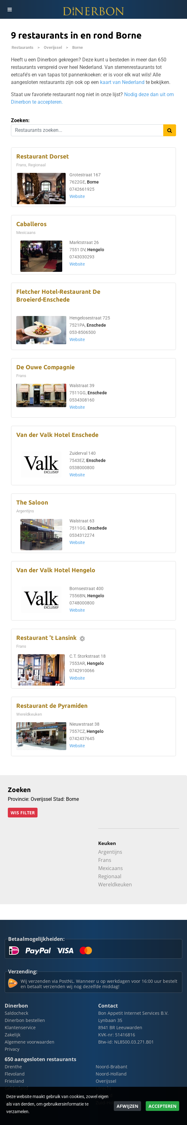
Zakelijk (12, 1035)
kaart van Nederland (122, 82)
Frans (104, 860)
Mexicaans (110, 868)
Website (77, 196)
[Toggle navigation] (9, 9)
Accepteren (162, 1106)
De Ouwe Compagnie (45, 367)
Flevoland (15, 1074)
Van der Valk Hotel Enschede (57, 435)
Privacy (12, 1049)
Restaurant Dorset (42, 156)
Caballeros (31, 224)
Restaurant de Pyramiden (52, 705)
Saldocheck (16, 1013)
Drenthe (13, 1067)
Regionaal (109, 876)
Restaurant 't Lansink (46, 638)
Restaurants (22, 47)
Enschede (96, 325)
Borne (77, 47)
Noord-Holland (111, 1074)
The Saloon (32, 502)
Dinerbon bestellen (25, 1020)
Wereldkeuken (115, 884)
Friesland (14, 1081)
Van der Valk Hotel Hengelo (55, 570)
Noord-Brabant (111, 1067)
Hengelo (95, 249)
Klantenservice (20, 1027)
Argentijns (110, 851)
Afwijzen (127, 1106)
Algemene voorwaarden (29, 1042)
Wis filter (23, 813)
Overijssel (53, 47)
